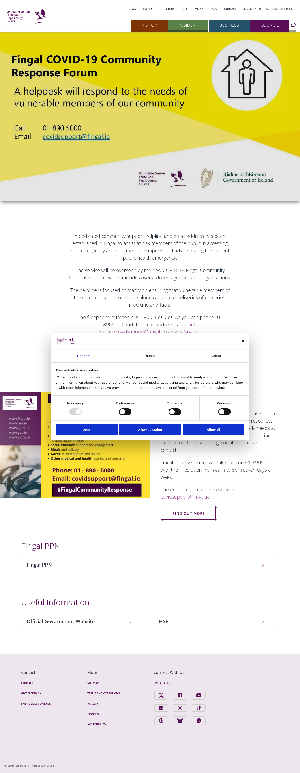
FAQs (213, 9)
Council (270, 25)
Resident (188, 25)
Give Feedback (31, 693)
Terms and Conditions (103, 693)
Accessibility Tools (280, 9)
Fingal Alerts (163, 683)
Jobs (185, 9)
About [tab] (216, 356)
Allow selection (150, 429)
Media (199, 9)
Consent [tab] (84, 356)
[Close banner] (242, 341)
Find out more (189, 513)
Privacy (92, 704)
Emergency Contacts (36, 704)
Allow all (213, 429)
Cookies (93, 714)
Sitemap (93, 683)
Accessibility (96, 724)
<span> (148, 328)
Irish (260, 9)
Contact (230, 9)
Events (148, 9)
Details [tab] (150, 356)
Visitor (149, 25)
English (248, 9)
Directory (167, 9)
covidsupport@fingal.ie (185, 496)
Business (229, 25)
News (132, 9)
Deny (86, 429)
